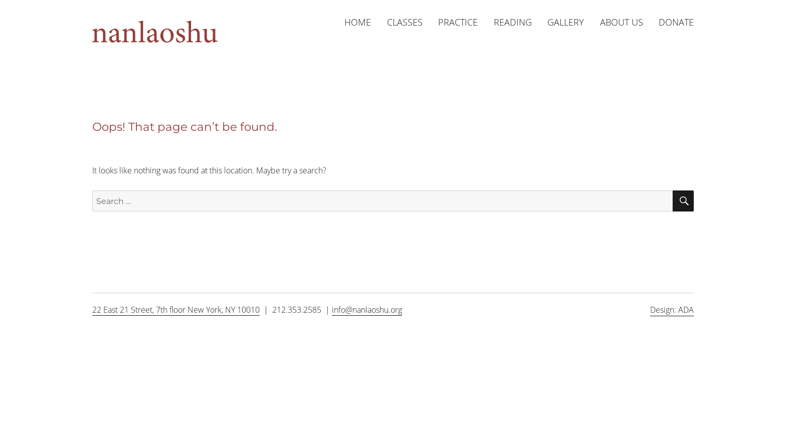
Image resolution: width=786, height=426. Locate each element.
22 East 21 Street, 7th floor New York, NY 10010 (176, 309)
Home (357, 22)
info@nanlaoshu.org (367, 309)
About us (621, 22)
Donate (676, 22)
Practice (458, 22)
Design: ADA (672, 309)
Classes (405, 22)
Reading (513, 22)
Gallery (565, 22)
